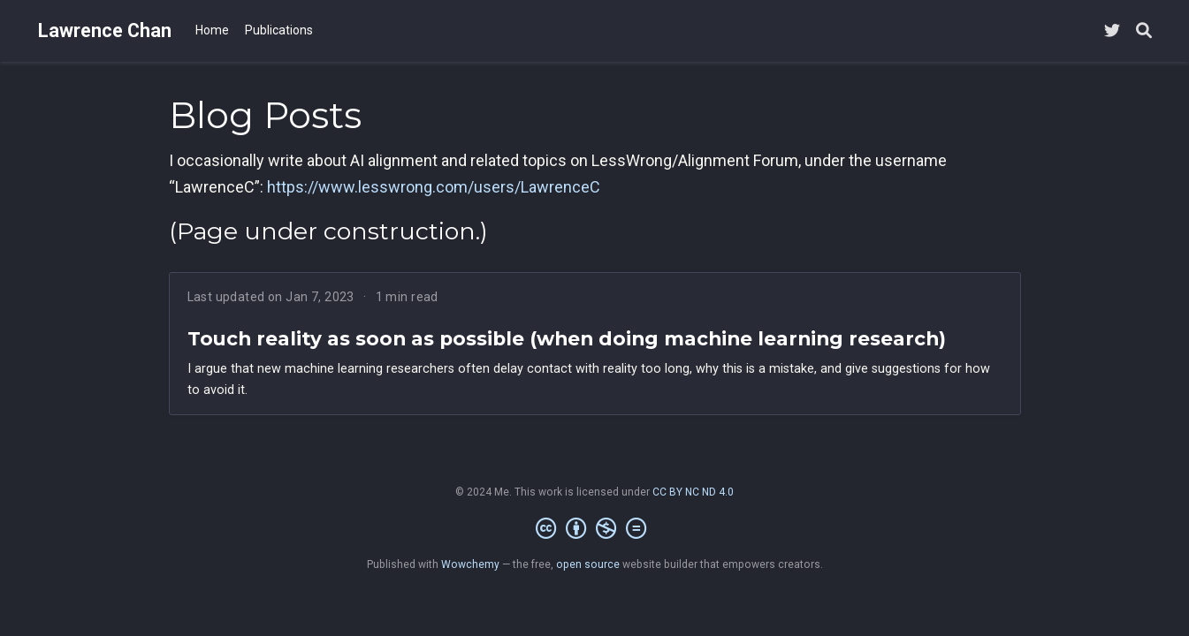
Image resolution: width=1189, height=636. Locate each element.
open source (588, 564)
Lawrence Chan (104, 30)
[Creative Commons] (594, 529)
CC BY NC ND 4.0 (693, 492)
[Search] (1144, 31)
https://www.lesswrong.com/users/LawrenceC (433, 187)
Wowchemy (470, 564)
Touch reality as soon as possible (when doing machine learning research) (566, 338)
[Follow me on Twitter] (1112, 31)
